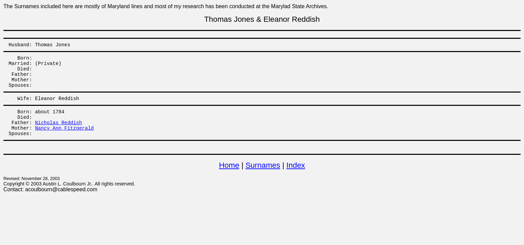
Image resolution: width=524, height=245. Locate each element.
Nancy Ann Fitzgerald (64, 128)
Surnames (263, 165)
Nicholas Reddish (58, 123)
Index (295, 165)
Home (229, 165)
